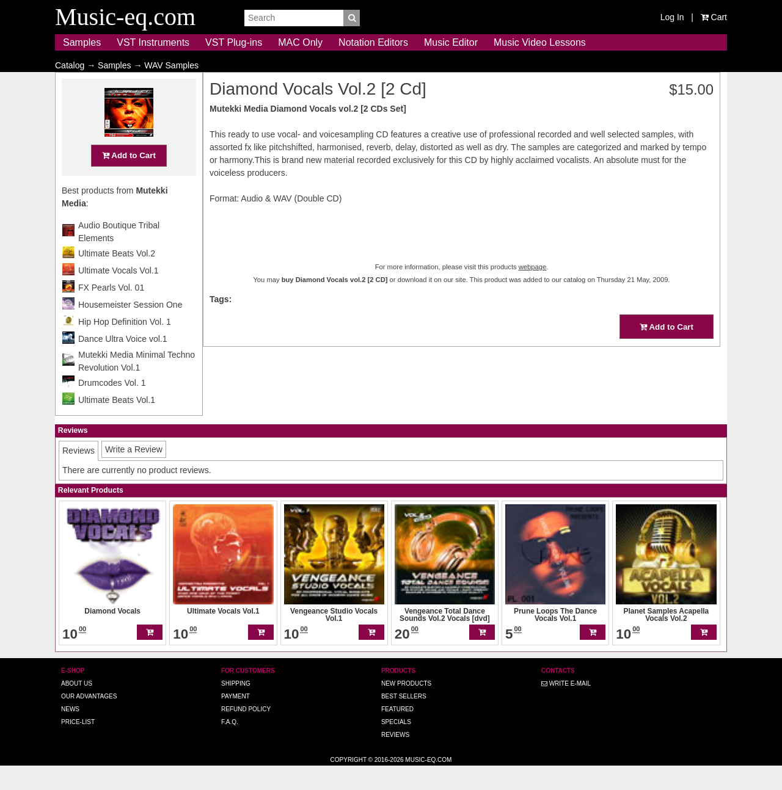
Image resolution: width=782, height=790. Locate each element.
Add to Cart (129, 179)
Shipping (235, 707)
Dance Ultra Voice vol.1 (122, 363)
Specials (396, 745)
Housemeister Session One (130, 328)
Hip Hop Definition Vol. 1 (124, 345)
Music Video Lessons (540, 42)
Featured (397, 733)
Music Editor (451, 42)
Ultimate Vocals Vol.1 (118, 294)
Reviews (395, 758)
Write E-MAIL (566, 707)
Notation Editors (373, 42)
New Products (406, 707)
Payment (235, 720)
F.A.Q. (229, 745)
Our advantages (89, 720)
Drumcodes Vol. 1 (112, 406)
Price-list (78, 745)
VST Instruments (153, 42)
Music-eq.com (428, 783)
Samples (82, 42)
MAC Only (300, 42)
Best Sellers (403, 720)
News (70, 733)
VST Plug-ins (233, 42)
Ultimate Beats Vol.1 (116, 424)
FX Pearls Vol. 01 (111, 311)
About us (76, 707)
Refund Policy (246, 733)
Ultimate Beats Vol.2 (116, 277)
